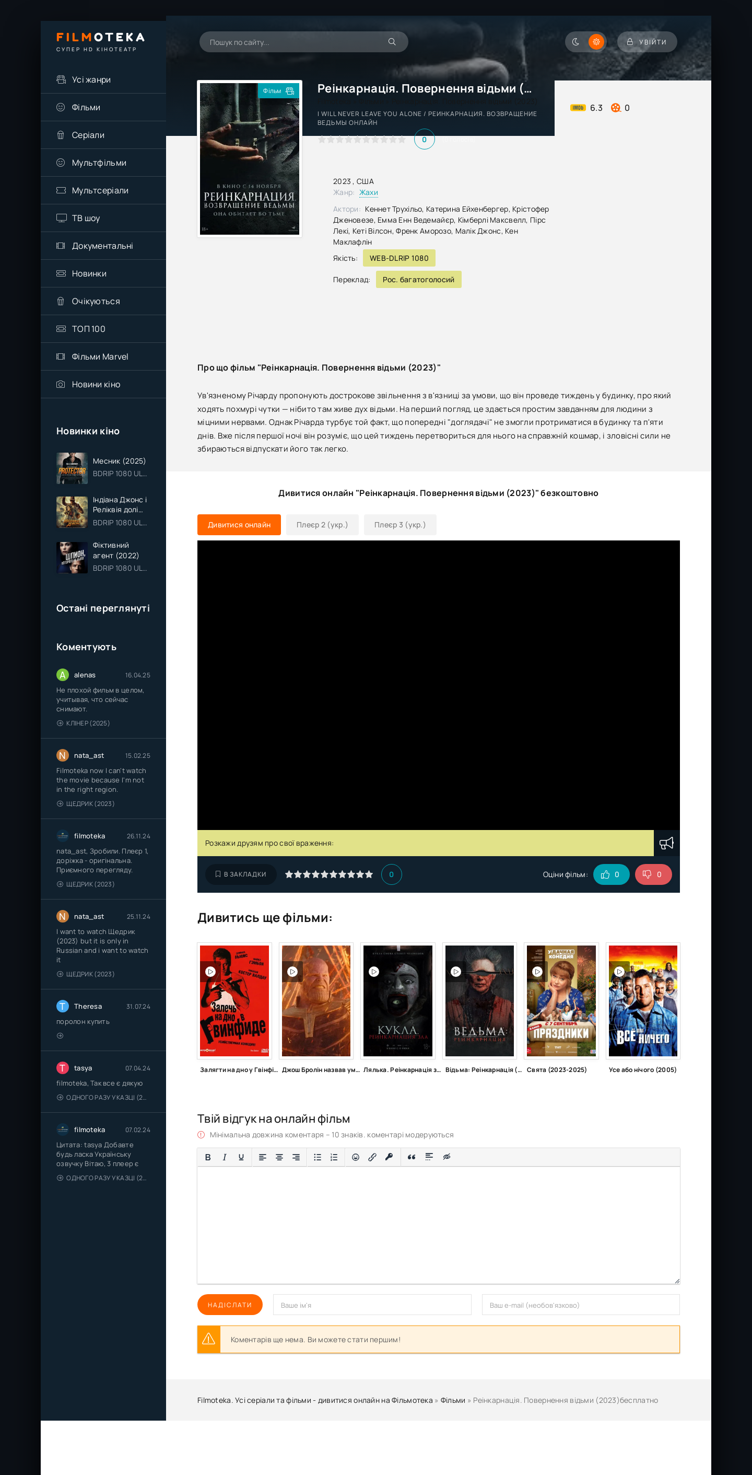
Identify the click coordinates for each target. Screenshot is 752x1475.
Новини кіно (96, 384)
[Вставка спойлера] (429, 1157)
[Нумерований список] (334, 1157)
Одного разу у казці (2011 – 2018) (103, 1097)
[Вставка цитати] (411, 1157)
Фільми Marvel (100, 356)
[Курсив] (224, 1157)
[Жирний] (208, 1157)
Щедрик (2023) (86, 804)
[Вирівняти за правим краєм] (296, 1157)
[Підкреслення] (241, 1157)
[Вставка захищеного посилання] (389, 1157)
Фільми (86, 107)
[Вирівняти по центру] (279, 1157)
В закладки (241, 874)
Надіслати (230, 1304)
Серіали (88, 135)
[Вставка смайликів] (355, 1157)
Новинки (89, 273)
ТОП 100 (88, 329)
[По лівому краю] (262, 1157)
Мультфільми (99, 162)
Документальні (103, 245)
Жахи (368, 192)
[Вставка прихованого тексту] (447, 1157)
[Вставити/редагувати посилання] (372, 1157)
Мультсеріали (100, 190)
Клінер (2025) (83, 723)
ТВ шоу (86, 218)
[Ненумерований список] (317, 1157)
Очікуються (96, 301)
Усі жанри (91, 79)
